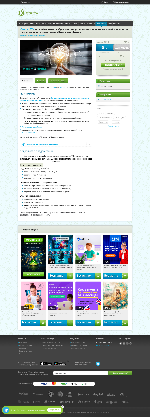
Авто (110, 23)
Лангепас (24, 2)
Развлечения (58, 23)
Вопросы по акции (58, 81)
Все (19, 23)
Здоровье (25, 23)
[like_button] (125, 42)
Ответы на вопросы (26, 354)
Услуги (67, 23)
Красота (75, 23)
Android (63, 87)
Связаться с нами (102, 345)
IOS (54, 87)
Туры (44, 23)
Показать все (112, 126)
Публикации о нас (26, 345)
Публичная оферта (78, 348)
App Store (46, 364)
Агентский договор (78, 342)
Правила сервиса (25, 351)
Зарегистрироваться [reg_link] (122, 2)
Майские (116, 23)
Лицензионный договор (80, 345)
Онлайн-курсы (119, 118)
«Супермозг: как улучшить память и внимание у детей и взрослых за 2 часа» (55, 99)
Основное (26, 81)
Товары (82, 23)
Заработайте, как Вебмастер (52, 345)
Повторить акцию (113, 65)
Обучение (91, 23)
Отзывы (40, 81)
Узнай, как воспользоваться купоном (42, 144)
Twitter (127, 343)
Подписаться (54, 410)
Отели (38, 23)
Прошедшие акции (49, 348)
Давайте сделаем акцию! (51, 342)
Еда (32, 23)
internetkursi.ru (105, 99)
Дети (50, 23)
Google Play (60, 364)
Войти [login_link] (106, 2)
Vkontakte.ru (124, 343)
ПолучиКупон (101, 23)
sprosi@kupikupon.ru (104, 342)
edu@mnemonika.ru (30, 132)
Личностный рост (104, 118)
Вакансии (22, 348)
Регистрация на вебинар (32, 127)
